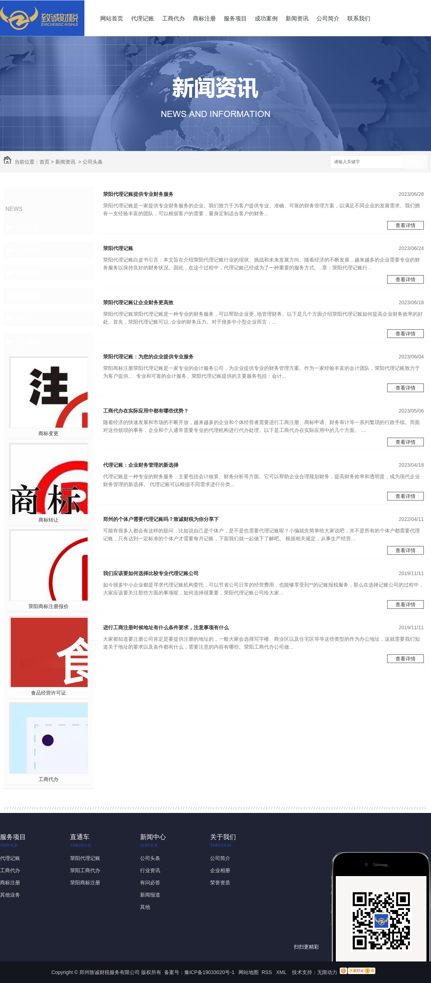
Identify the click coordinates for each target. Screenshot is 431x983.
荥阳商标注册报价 (48, 606)
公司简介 (327, 18)
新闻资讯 (297, 18)
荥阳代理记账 (118, 248)
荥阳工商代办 (85, 870)
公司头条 (93, 162)
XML (282, 972)
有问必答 (27, 272)
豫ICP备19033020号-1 (209, 972)
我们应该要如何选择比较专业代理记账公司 (151, 573)
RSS (267, 972)
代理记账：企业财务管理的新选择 (141, 465)
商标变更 (48, 433)
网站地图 (248, 972)
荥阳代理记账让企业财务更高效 (138, 302)
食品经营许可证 (48, 693)
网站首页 (111, 18)
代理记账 (142, 18)
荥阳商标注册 (85, 882)
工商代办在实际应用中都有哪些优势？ (146, 411)
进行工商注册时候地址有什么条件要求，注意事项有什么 (166, 627)
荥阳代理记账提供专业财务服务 (138, 194)
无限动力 (327, 972)
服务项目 (235, 18)
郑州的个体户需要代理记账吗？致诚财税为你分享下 (161, 519)
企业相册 (220, 870)
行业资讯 (27, 249)
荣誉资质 (220, 882)
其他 (20, 318)
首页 (45, 162)
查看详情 (405, 225)
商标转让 (48, 520)
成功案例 (266, 18)
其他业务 (10, 895)
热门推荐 (27, 341)
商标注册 (204, 18)
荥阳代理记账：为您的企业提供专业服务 (148, 356)
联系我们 (358, 18)
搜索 (415, 162)
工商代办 (173, 18)
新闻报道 (27, 295)
